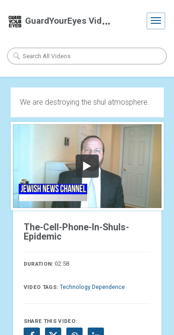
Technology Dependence (92, 286)
